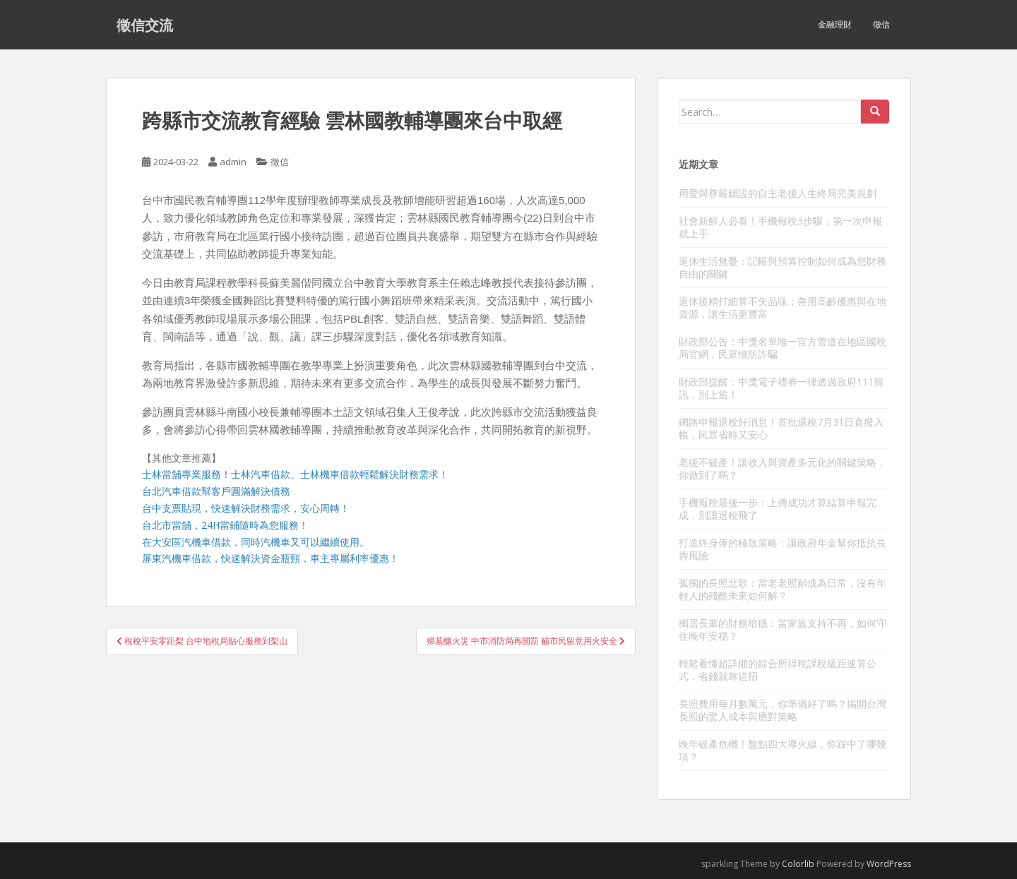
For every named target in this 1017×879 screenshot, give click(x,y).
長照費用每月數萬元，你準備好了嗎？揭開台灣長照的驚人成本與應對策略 (782, 710)
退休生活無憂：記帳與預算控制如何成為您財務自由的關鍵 (782, 267)
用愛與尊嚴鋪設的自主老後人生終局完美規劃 (777, 193)
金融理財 (835, 24)
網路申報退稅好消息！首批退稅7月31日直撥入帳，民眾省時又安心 (781, 428)
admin (233, 161)
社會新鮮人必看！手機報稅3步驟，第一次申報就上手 (780, 227)
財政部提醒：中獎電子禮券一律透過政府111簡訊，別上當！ (781, 388)
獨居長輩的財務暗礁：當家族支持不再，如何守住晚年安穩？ (782, 629)
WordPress (889, 864)
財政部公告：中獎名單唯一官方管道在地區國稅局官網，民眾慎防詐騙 (782, 348)
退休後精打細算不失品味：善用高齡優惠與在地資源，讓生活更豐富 (782, 307)
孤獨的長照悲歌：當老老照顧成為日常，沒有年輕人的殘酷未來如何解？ (782, 589)
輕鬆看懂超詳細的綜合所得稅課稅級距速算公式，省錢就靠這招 (777, 670)
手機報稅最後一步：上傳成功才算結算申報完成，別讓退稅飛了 (777, 509)
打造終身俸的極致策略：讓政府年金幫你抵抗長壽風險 (782, 549)
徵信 (881, 24)
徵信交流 (145, 25)
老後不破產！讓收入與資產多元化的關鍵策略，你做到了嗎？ (782, 468)
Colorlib (798, 864)
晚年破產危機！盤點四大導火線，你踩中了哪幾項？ (782, 750)
